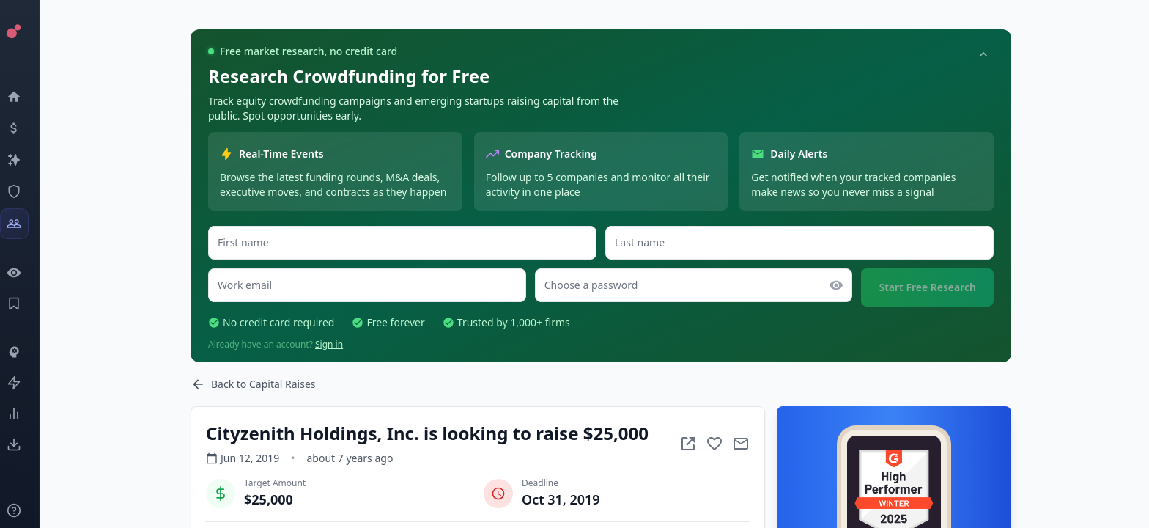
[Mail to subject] (741, 443)
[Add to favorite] (714, 443)
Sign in (329, 344)
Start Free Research (927, 287)
